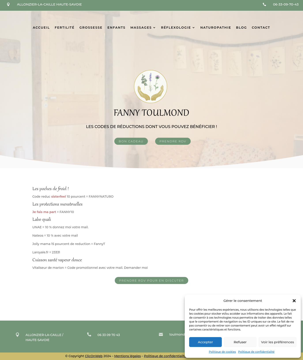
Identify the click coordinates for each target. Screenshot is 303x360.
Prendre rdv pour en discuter (151, 280)
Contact (261, 28)
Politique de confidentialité (256, 351)
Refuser (240, 342)
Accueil (41, 28)
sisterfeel (59, 197)
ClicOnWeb (94, 356)
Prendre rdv (173, 141)
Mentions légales (127, 356)
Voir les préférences (277, 342)
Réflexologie (176, 28)
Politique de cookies (222, 351)
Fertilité (65, 28)
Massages (141, 28)
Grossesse (91, 28)
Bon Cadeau (131, 141)
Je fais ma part (44, 212)
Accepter (205, 342)
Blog (241, 28)
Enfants (116, 28)
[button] (294, 301)
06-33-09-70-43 (286, 4)
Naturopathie (215, 28)
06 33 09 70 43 (109, 335)
